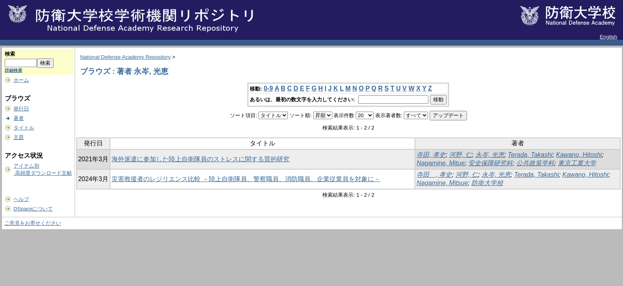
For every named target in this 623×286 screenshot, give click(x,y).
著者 (19, 118)
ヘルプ (21, 199)
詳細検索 (13, 70)
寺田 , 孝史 (434, 174)
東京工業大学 (577, 163)
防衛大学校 (487, 183)
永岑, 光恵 (489, 154)
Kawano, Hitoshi (579, 154)
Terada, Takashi (530, 154)
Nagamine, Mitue (441, 163)
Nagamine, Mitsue (442, 183)
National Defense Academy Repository (125, 57)
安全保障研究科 (490, 163)
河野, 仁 (460, 154)
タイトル (24, 128)
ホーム (21, 80)
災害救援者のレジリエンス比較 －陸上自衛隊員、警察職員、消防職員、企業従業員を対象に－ (246, 179)
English (608, 37)
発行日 (21, 109)
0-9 (268, 88)
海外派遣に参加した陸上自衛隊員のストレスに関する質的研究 (200, 159)
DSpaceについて (33, 209)
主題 (19, 137)
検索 (10, 54)
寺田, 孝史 (431, 154)
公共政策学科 (535, 163)
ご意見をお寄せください (32, 223)
